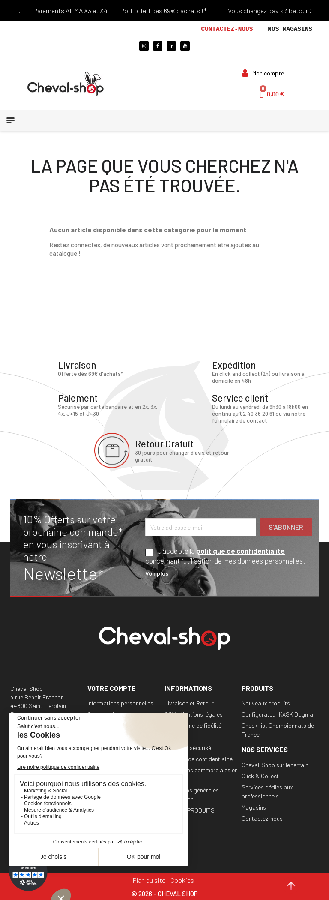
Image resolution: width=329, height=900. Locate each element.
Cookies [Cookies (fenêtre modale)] (182, 879)
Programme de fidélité (192, 725)
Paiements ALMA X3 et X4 (81, 10)
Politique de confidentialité (198, 758)
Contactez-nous (227, 29)
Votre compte (111, 688)
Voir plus (156, 572)
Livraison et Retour (189, 702)
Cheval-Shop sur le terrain (275, 764)
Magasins (254, 806)
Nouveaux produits (266, 702)
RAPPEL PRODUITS (189, 809)
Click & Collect (260, 775)
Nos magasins (290, 29)
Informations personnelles (120, 702)
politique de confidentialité (240, 550)
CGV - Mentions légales (193, 713)
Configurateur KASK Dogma (277, 713)
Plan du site (149, 879)
